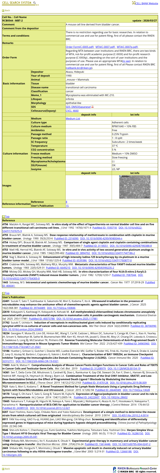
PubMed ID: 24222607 (87, 397)
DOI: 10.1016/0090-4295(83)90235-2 (93, 267)
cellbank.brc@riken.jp (79, 68)
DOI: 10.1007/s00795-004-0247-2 (131, 444)
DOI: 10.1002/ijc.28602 (114, 397)
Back (6, 10)
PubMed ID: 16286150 (130, 433)
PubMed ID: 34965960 (137, 343)
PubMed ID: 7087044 (124, 275)
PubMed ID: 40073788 (42, 318)
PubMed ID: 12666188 (119, 451)
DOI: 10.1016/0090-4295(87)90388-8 (131, 245)
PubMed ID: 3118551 (96, 245)
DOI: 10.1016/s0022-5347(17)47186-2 (113, 253)
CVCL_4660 (72, 110)
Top (5, 216)
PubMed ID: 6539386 (74, 260)
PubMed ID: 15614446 (98, 444)
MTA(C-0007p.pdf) (127, 47)
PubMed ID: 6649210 (58, 267)
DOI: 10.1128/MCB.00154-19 (124, 368)
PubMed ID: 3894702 (78, 253)
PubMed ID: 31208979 (93, 368)
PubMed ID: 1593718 (104, 227)
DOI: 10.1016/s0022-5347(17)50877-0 (110, 260)
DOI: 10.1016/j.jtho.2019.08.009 (128, 382)
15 (67, 205)
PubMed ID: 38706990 (144, 326)
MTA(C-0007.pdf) (106, 47)
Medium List (73, 118)
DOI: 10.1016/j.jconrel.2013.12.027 (50, 408)
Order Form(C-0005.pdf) (80, 47)
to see (126, 61)
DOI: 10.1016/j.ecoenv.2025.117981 (77, 318)
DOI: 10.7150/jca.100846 (61, 308)
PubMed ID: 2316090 (66, 238)
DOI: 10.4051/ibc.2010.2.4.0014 (130, 415)
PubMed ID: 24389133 (15, 408)
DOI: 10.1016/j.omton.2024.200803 (22, 329)
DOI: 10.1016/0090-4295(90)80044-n (101, 238)
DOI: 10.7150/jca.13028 (136, 390)
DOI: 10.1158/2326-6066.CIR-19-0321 (37, 361)
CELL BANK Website (145, 3)
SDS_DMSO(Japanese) (78, 107)
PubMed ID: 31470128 (95, 382)
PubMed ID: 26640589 (108, 390)
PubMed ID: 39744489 (32, 308)
